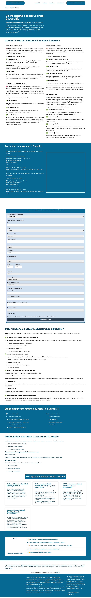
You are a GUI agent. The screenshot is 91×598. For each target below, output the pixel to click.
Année (8, 264)
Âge (8, 222)
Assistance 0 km (20, 316)
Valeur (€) (17, 264)
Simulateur (60, 3)
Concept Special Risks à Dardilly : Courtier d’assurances (16, 512)
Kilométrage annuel (12, 277)
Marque (9, 259)
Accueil (7, 8)
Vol (49, 316)
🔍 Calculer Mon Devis (45, 319)
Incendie (54, 316)
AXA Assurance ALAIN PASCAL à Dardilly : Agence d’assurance (45, 485)
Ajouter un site (76, 3)
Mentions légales (74, 592)
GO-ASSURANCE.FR (15, 3)
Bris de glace (43, 316)
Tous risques (11, 316)
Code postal (10, 250)
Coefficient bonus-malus (13, 296)
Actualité (37, 3)
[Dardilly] (65, 24)
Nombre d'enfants (11, 239)
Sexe (8, 228)
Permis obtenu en (11, 290)
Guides (45, 3)
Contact (71, 594)
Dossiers (51, 3)
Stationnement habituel (13, 282)
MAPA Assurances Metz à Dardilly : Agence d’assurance (72, 485)
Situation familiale (11, 233)
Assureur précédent (12, 307)
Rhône (12, 8)
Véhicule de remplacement (32, 316)
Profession (10, 245)
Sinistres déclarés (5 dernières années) (17, 302)
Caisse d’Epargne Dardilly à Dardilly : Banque (17, 485)
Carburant (9, 271)
